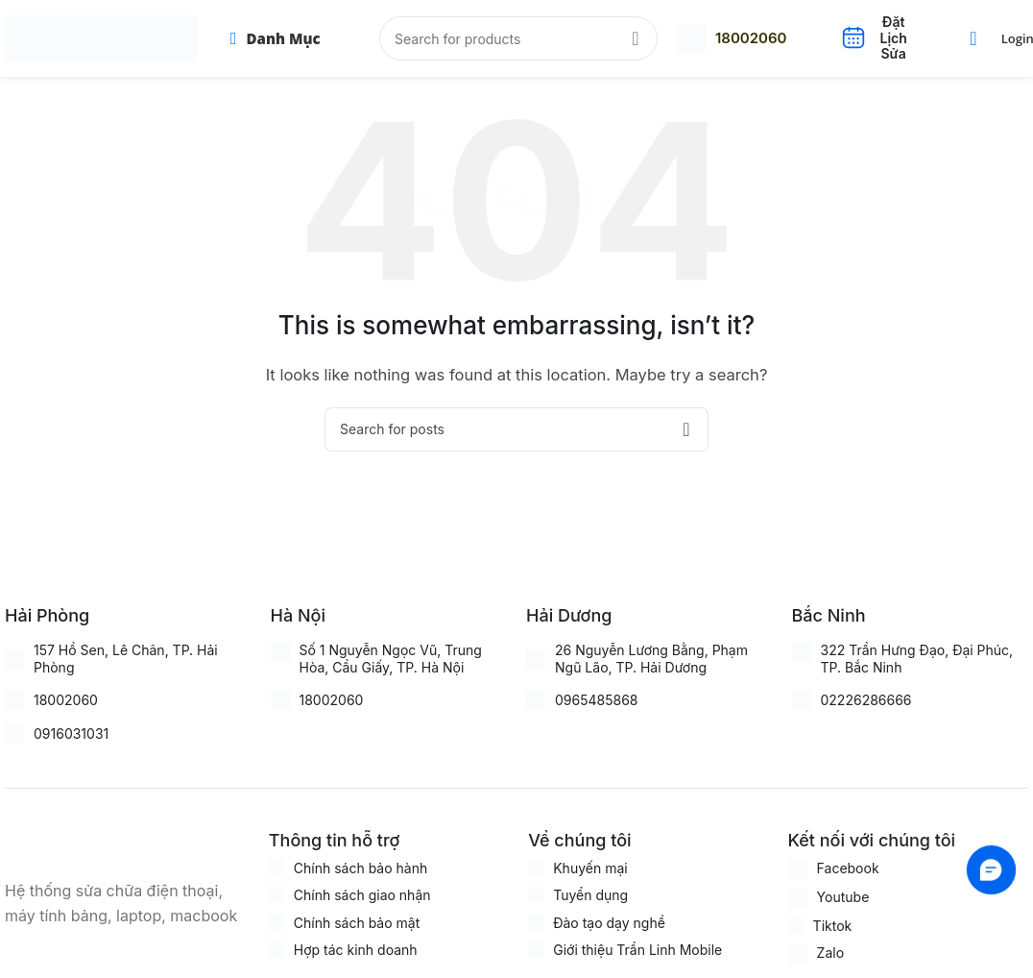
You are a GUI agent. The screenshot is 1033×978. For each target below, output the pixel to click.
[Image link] (101, 842)
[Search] (518, 38)
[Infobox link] (731, 38)
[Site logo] (101, 37)
